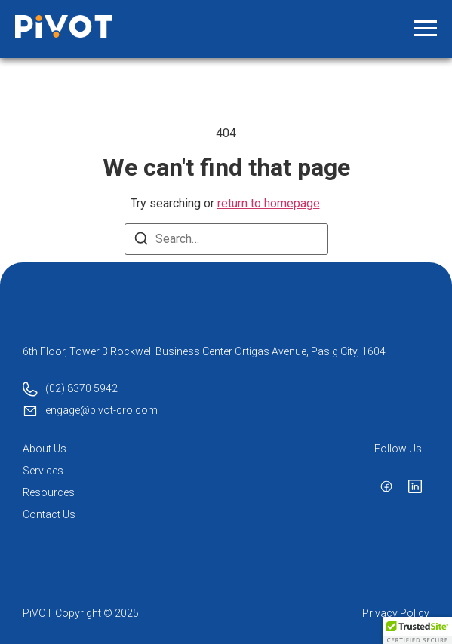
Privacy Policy (395, 613)
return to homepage (268, 203)
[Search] (141, 241)
